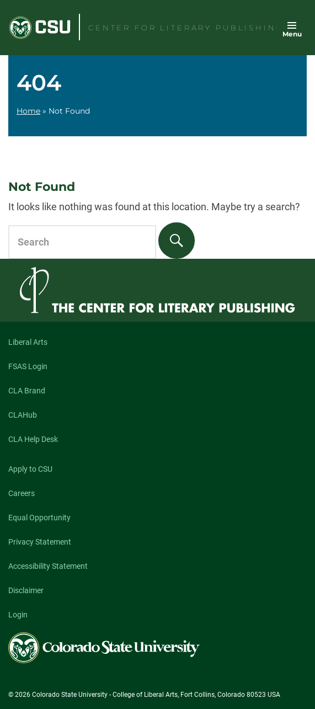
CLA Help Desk (33, 439)
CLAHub (22, 415)
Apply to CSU (30, 469)
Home (28, 111)
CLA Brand (26, 390)
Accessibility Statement (48, 566)
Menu (292, 34)
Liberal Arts (27, 342)
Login (18, 614)
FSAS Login (27, 366)
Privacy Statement (39, 541)
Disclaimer (26, 590)
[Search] (176, 240)
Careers (21, 493)
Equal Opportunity (39, 517)
